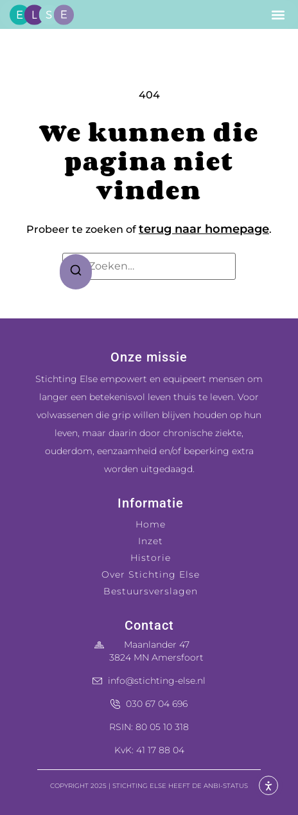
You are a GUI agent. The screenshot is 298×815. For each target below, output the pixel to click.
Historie (150, 557)
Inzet (150, 541)
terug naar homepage (204, 229)
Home (151, 524)
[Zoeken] (76, 272)
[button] (278, 14)
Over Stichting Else (150, 574)
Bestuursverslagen (150, 591)
